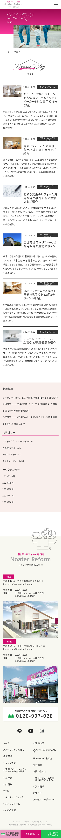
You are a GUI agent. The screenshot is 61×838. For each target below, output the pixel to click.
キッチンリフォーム (14, 797)
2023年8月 (8, 489)
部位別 (8, 778)
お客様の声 (39, 743)
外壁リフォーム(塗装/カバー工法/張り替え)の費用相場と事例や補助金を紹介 (29, 420)
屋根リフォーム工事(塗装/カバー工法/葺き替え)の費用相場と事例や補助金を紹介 (29, 407)
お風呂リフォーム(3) (12, 447)
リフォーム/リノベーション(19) (17, 441)
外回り (8, 784)
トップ (7, 52)
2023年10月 (8, 476)
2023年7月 (8, 495)
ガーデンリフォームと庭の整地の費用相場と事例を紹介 (30, 397)
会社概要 (37, 765)
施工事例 (8, 756)
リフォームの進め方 (43, 758)
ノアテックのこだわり (13, 750)
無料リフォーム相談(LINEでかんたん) (45, 779)
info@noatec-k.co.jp (22, 584)
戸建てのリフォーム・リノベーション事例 (15, 770)
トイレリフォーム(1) (11, 454)
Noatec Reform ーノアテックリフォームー (32, 821)
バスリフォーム (12, 804)
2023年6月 (8, 502)
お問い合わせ (40, 771)
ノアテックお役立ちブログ (44, 751)
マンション (10, 763)
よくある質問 (9, 810)
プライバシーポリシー (44, 799)
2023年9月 (8, 482)
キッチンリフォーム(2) (13, 460)
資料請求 (40, 786)
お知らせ (37, 793)
